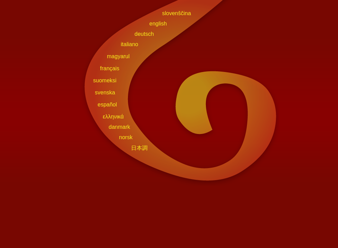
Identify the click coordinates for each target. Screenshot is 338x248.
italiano (129, 44)
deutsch (144, 34)
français (109, 68)
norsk (125, 137)
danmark (119, 127)
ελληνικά (113, 117)
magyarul (118, 56)
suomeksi (105, 80)
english (158, 24)
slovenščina (176, 13)
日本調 (139, 148)
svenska (105, 92)
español (107, 104)
